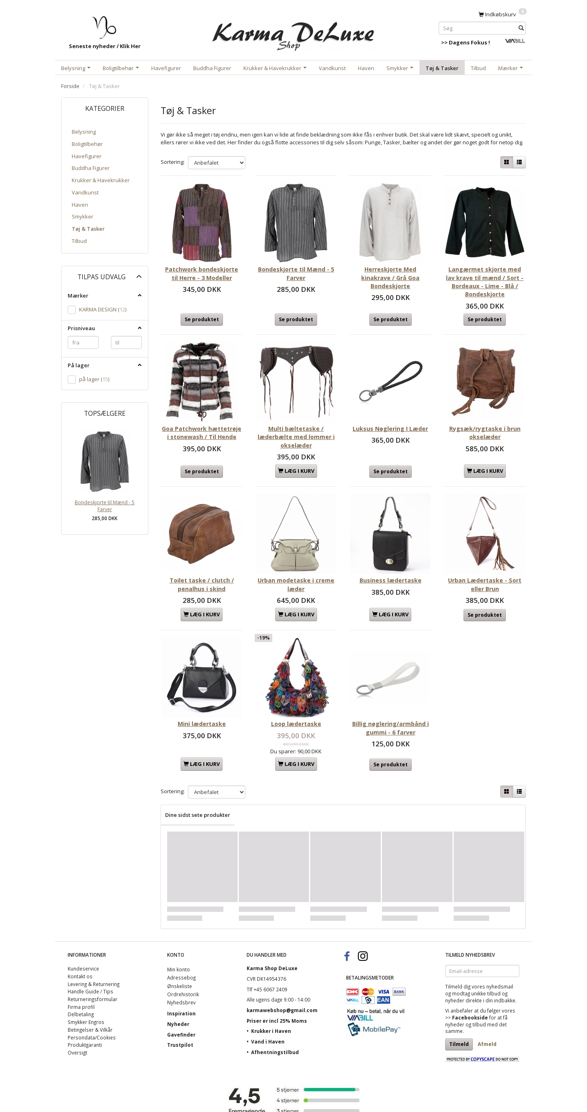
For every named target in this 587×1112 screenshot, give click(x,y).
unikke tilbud (486, 967)
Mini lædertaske (202, 698)
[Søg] (521, 28)
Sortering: (173, 161)
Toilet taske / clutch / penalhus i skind (202, 565)
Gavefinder (181, 1008)
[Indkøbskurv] (502, 14)
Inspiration (181, 987)
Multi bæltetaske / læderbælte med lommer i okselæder (296, 424)
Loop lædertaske (296, 698)
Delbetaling (81, 988)
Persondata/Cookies (92, 1011)
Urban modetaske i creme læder (296, 565)
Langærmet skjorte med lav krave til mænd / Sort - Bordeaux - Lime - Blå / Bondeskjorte (484, 275)
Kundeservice (83, 942)
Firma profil (81, 980)
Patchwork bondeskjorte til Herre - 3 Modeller (201, 267)
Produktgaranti (85, 1018)
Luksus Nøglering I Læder (390, 420)
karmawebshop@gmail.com (282, 984)
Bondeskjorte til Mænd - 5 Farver (105, 505)
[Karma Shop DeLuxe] (293, 32)
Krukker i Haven (271, 1005)
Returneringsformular (92, 973)
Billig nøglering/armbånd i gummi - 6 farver (390, 702)
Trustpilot (180, 1018)
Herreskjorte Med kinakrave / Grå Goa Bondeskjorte (390, 271)
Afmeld (487, 1018)
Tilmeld (459, 1018)
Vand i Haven (268, 1015)
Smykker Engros (86, 996)
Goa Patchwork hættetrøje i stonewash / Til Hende (201, 424)
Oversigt (77, 1026)
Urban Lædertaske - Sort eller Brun (484, 565)
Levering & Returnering (93, 957)
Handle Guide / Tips (90, 965)
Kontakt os (80, 950)
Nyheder (178, 998)
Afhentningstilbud (275, 1026)
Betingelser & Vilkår (90, 1003)
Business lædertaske (390, 561)
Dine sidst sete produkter (197, 788)
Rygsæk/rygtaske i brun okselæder (485, 420)
